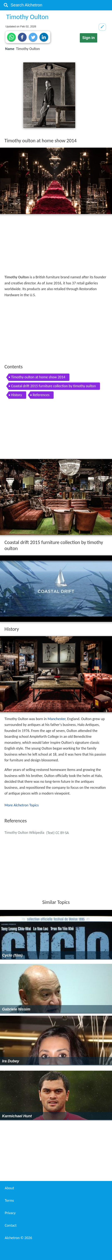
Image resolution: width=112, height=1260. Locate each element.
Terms (9, 1200)
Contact (10, 1225)
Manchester (56, 719)
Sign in (88, 38)
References (41, 395)
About (9, 1188)
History (16, 395)
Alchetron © (18, 1238)
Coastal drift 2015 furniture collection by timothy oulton (53, 386)
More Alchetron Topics (22, 805)
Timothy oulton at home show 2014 (38, 377)
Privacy (10, 1213)
